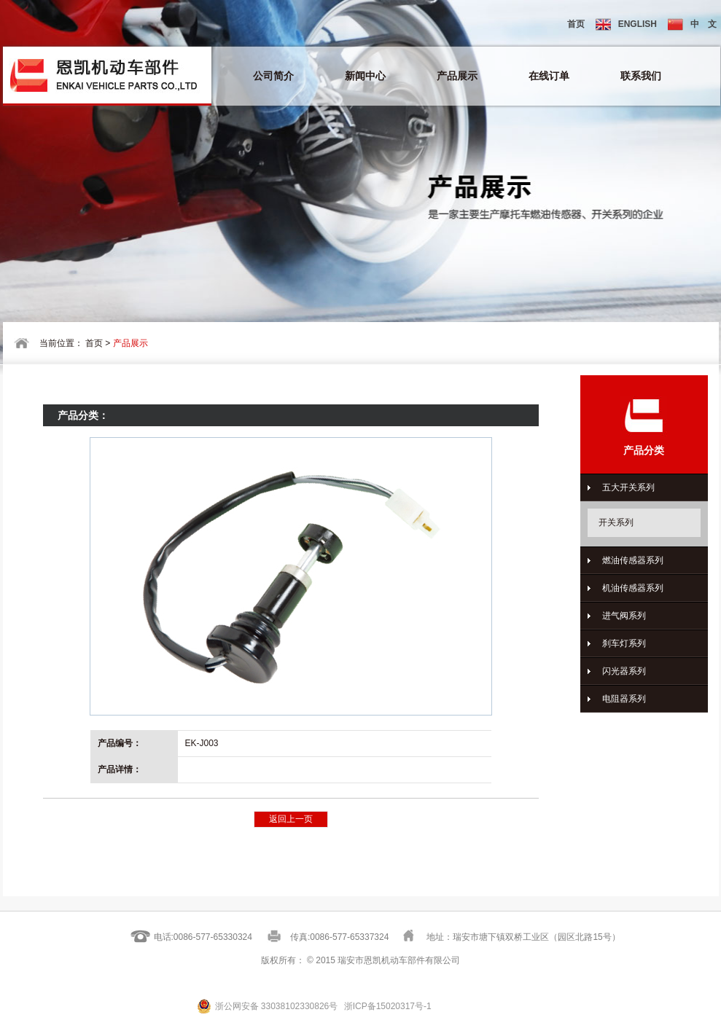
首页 (576, 24)
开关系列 (616, 522)
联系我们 (640, 76)
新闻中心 (365, 76)
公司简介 (273, 76)
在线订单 (549, 76)
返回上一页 (291, 819)
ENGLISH (626, 24)
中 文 (692, 24)
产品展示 (457, 76)
